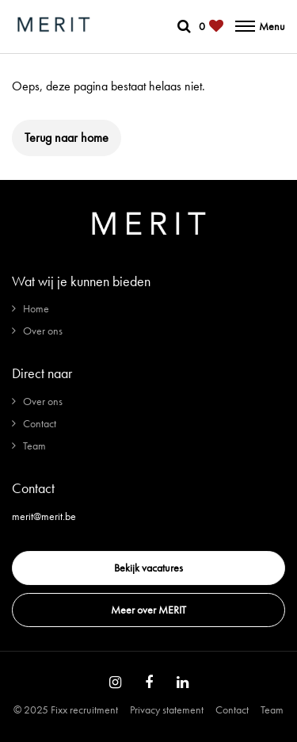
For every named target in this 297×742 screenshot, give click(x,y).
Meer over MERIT (148, 609)
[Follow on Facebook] (149, 682)
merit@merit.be (44, 516)
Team (34, 445)
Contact (39, 423)
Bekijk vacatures (148, 567)
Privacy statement (167, 709)
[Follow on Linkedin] (182, 682)
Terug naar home (67, 137)
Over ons (43, 330)
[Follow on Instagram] (115, 682)
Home (36, 308)
